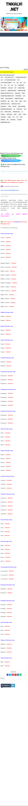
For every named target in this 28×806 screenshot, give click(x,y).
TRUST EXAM (12, 119)
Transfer (3, 119)
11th (2, 79)
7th (8, 85)
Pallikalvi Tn (3, 106)
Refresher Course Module (6, 109)
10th (2, 77)
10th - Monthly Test (9, 77)
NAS (8, 101)
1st (14, 82)
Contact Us (3, 90)
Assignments (4, 87)
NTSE (25, 101)
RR (14, 109)
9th (15, 85)
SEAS (25, 109)
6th (5, 85)
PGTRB (9, 106)
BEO (15, 87)
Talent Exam (9, 114)
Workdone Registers (5, 122)
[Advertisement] (14, 52)
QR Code (14, 106)
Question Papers (21, 106)
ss (22, 111)
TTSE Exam (19, 119)
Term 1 (15, 114)
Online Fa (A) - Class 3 (5, 103)
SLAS (2, 111)
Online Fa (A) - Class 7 (15, 103)
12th (18, 79)
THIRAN (9, 117)
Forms (23, 93)
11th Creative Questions (10, 79)
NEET (12, 101)
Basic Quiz (10, 87)
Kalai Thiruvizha (9, 98)
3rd (21, 82)
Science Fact (19, 109)
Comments (24, 172)
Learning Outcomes (19, 98)
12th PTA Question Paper (6, 82)
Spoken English (16, 111)
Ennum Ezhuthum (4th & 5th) (7, 93)
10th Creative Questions (20, 77)
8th (12, 85)
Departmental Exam (12, 90)
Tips (13, 117)
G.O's (24, 95)
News (16, 101)
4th (24, 82)
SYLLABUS (3, 114)
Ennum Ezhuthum (21, 90)
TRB (7, 119)
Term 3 (24, 114)
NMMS (20, 101)
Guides (2, 98)
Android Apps (21, 85)
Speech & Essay (8, 111)
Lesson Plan (3, 101)
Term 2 (19, 114)
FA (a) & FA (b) (17, 93)
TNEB (21, 117)
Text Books (3, 117)
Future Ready (18, 95)
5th (1, 85)
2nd (17, 82)
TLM (17, 117)
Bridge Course (21, 87)
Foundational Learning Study (7, 95)
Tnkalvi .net (14, 7)
